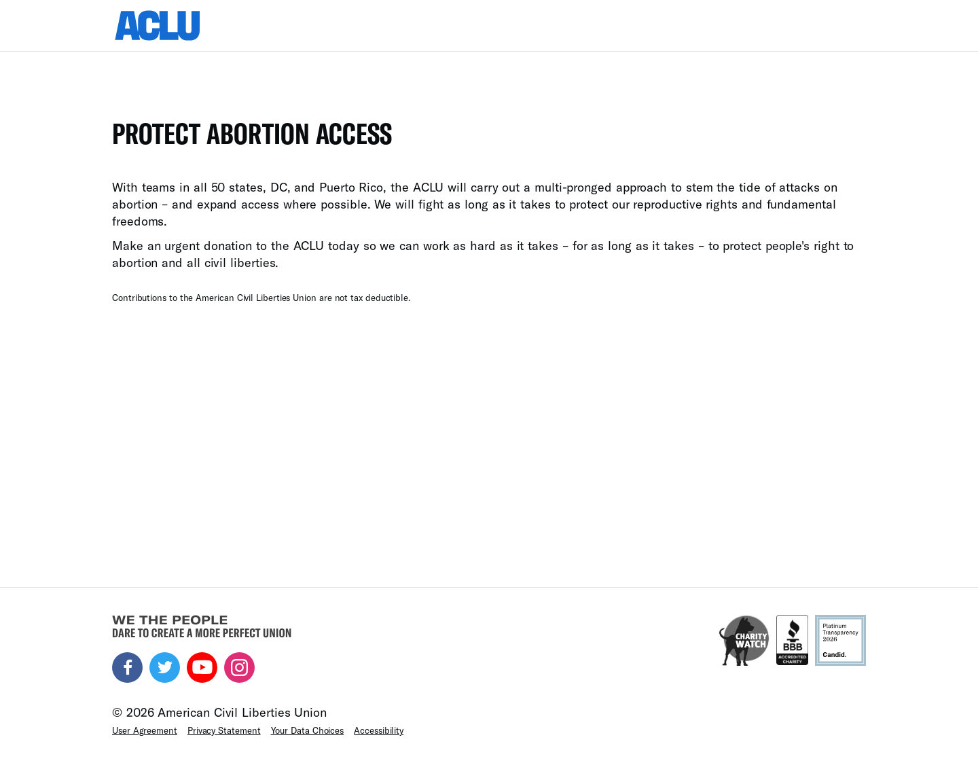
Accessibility (378, 730)
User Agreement (144, 730)
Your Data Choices (307, 730)
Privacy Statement (224, 730)
